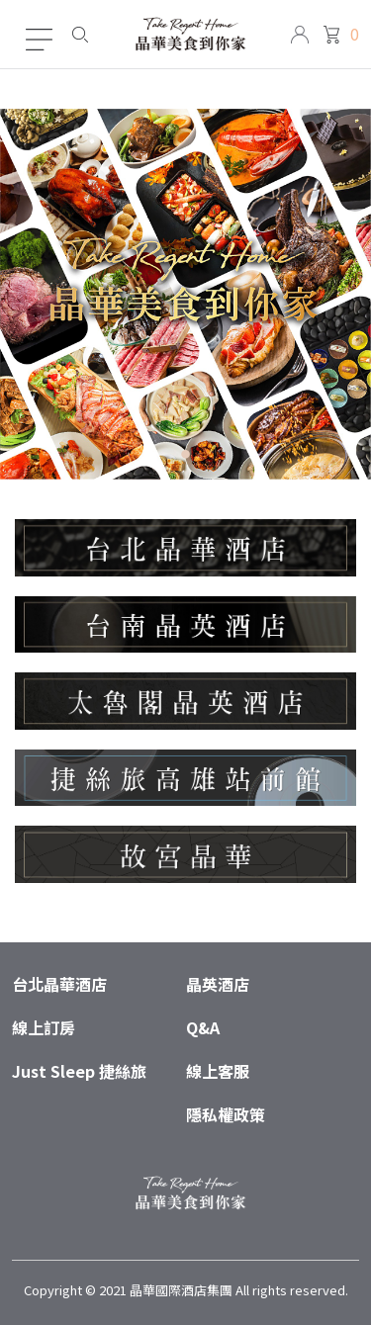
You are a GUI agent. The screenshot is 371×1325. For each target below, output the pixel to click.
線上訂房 (43, 1027)
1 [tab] (185, 457)
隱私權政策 (225, 1114)
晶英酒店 (217, 984)
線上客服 (217, 1071)
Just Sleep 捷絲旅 (79, 1071)
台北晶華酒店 (59, 984)
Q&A (203, 1027)
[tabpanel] (185, 294)
